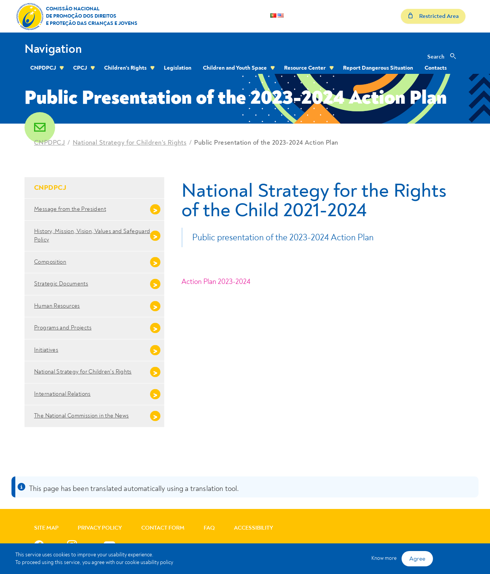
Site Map (46, 528)
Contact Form (163, 528)
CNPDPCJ (49, 143)
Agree (417, 559)
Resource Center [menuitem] (305, 68)
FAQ (209, 528)
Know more (384, 558)
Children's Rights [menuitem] (125, 68)
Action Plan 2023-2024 (215, 281)
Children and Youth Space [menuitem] (235, 68)
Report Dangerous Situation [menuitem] (378, 68)
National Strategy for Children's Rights (129, 143)
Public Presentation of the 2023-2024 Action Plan (266, 143)
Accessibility (253, 528)
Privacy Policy (100, 528)
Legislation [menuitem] (177, 68)
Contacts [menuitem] (436, 68)
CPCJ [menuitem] (80, 68)
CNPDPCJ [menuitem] (43, 68)
